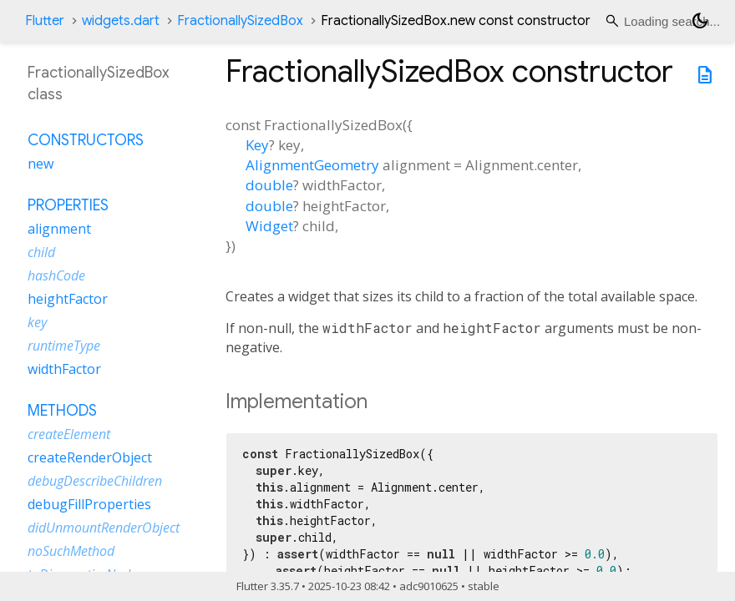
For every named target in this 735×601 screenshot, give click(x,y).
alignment (59, 229)
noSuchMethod (71, 551)
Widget (269, 225)
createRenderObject (90, 457)
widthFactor (64, 369)
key (37, 322)
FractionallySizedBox (240, 21)
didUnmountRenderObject (104, 527)
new (40, 163)
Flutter (44, 21)
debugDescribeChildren (95, 481)
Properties (68, 205)
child (41, 252)
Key (257, 144)
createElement (69, 434)
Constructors (86, 140)
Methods (62, 411)
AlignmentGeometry (312, 164)
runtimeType (64, 345)
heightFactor (68, 299)
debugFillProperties (89, 504)
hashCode (56, 275)
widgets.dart (121, 21)
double (269, 184)
